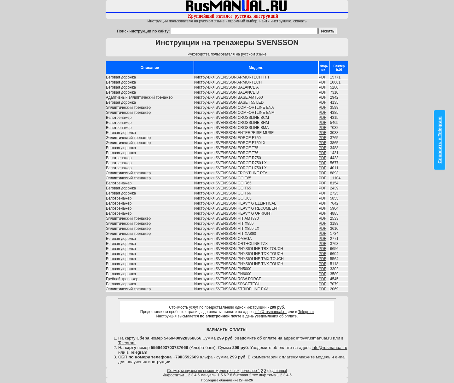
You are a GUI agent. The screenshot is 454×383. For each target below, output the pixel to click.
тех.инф (259, 375)
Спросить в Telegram (439, 140)
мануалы (209, 375)
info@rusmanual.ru (270, 312)
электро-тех (229, 370)
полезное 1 (250, 370)
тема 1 (273, 375)
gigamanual (277, 370)
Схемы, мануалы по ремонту (192, 370)
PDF (322, 77)
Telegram (306, 312)
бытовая (240, 375)
